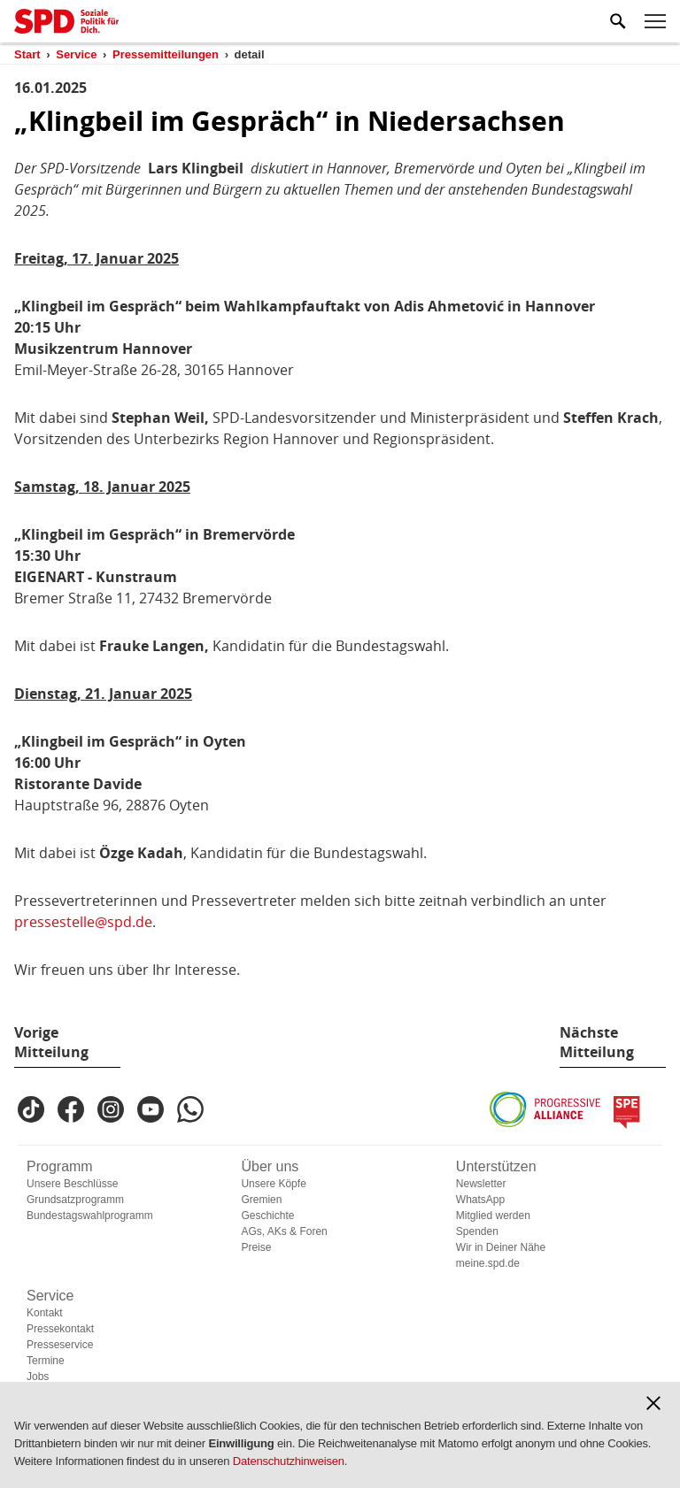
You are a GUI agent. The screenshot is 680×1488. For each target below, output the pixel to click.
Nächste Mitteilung (597, 1042)
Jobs (38, 1376)
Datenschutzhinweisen (288, 1461)
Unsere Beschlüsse (72, 1183)
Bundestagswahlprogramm (90, 1215)
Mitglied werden (493, 1215)
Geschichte (267, 1215)
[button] (653, 1403)
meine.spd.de (488, 1263)
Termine (46, 1360)
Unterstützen (496, 1166)
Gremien (261, 1199)
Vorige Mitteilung (51, 1042)
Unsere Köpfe (273, 1183)
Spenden (477, 1231)
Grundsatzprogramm (75, 1199)
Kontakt (45, 1313)
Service (50, 1295)
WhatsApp (480, 1199)
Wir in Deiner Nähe (500, 1247)
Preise (256, 1247)
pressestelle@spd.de (83, 922)
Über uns (269, 1166)
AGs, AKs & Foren (284, 1231)
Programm (60, 1166)
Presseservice (60, 1344)
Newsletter (481, 1183)
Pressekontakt (60, 1329)
